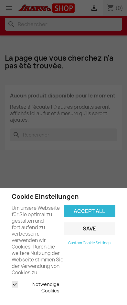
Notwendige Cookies (35, 287)
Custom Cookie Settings (89, 243)
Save (89, 228)
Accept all (89, 211)
